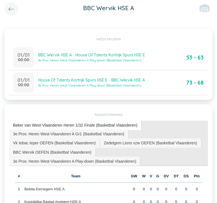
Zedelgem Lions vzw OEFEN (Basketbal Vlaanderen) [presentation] (150, 143)
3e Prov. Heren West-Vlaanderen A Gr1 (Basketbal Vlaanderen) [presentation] (68, 134)
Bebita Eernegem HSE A (44, 189)
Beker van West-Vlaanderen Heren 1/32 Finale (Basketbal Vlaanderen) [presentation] (75, 125)
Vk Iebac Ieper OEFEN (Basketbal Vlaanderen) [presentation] (54, 143)
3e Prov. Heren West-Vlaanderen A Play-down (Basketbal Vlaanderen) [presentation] (74, 161)
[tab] (75, 125)
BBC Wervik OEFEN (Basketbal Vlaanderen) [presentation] (52, 152)
